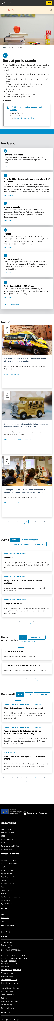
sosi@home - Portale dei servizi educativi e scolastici (23, 581)
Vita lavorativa (6, 867)
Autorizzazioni (6, 900)
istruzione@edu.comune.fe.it (24, 118)
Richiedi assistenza (7, 976)
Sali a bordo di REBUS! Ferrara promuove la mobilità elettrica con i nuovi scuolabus (25, 360)
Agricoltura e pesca (7, 903)
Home (5, 47)
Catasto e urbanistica (8, 877)
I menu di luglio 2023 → (12, 304)
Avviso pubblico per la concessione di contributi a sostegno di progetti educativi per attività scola (24, 491)
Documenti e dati (7, 849)
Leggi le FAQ (5, 966)
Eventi (8, 932)
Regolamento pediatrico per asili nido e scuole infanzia (24, 757)
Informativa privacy (8, 991)
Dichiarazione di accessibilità (11, 1001)
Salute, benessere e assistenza (11, 897)
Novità (4, 908)
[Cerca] (51, 10)
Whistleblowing (6, 1004)
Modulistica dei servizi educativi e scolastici (23, 708)
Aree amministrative (8, 832)
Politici (3, 842)
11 (49, 777)
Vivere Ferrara (7, 925)
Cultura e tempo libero (9, 863)
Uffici (3, 836)
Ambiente (4, 893)
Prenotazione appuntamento (11, 969)
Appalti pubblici (6, 873)
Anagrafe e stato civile (9, 860)
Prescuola (8, 233)
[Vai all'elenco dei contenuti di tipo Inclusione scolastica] (26, 440)
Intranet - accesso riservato (10, 983)
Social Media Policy (7, 994)
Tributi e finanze (6, 890)
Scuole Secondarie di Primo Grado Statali (22, 665)
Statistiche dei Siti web (9, 979)
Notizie (3, 914)
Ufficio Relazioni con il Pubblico (13, 955)
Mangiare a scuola (12, 206)
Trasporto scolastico (13, 259)
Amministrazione (8, 823)
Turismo (3, 880)
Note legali (5, 998)
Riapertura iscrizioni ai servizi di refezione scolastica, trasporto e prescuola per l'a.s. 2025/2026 (26, 425)
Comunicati (5, 917)
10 (45, 777)
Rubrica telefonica (7, 1008)
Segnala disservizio (7, 973)
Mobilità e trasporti (7, 883)
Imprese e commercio (8, 870)
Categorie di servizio (10, 854)
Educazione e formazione (9, 887)
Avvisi (3, 921)
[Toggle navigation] (4, 10)
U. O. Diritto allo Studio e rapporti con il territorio (26, 108)
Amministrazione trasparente (11, 988)
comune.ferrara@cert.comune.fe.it (14, 958)
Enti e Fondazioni (7, 839)
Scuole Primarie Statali (14, 651)
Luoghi (3, 932)
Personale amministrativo (10, 846)
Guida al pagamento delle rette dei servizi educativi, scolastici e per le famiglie (22, 732)
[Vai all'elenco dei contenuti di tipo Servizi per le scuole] (11, 374)
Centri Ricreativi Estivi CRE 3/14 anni (20, 286)
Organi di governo (7, 829)
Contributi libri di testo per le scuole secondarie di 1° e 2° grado (27, 180)
